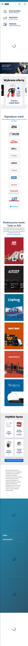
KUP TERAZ (14, 121)
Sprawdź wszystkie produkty (14, 234)
